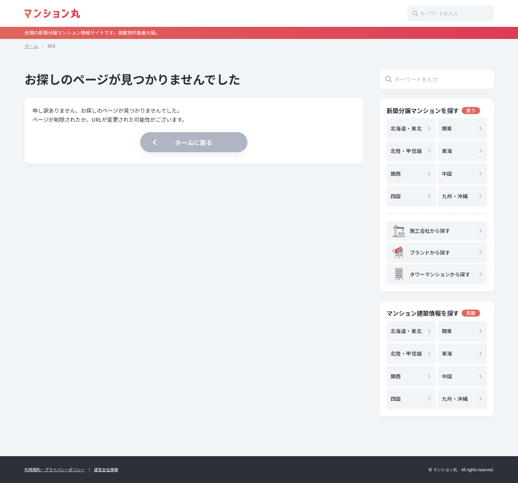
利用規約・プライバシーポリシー (54, 469)
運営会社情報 (106, 469)
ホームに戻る (182, 142)
